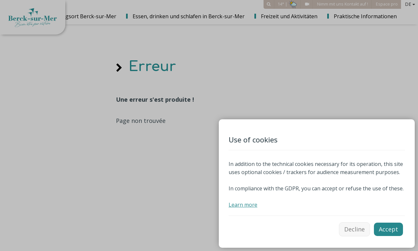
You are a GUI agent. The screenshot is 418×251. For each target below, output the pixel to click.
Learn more (243, 204)
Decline (354, 229)
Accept (388, 229)
